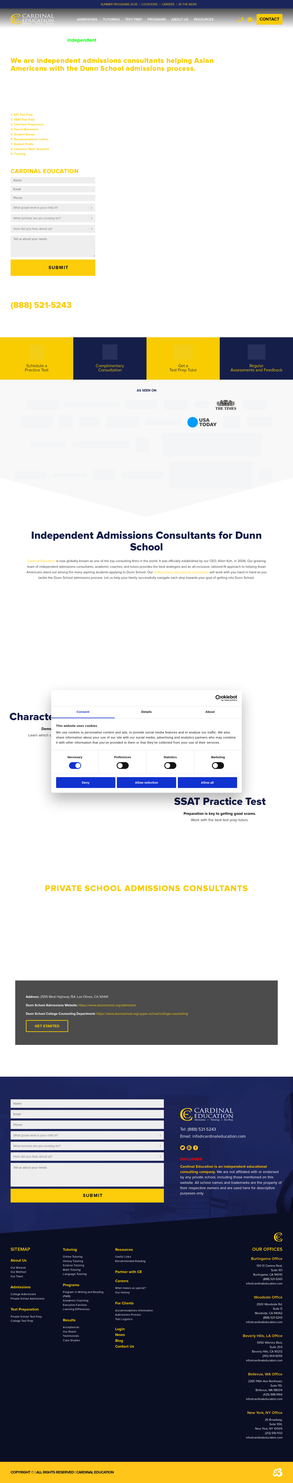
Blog (119, 1340)
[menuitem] (87, 19)
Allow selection (146, 782)
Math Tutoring (72, 1270)
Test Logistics (124, 1319)
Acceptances (71, 1327)
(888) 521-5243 (202, 1129)
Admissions (21, 1287)
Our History (122, 1292)
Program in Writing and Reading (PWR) (83, 1294)
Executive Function (75, 1305)
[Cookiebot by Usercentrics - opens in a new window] (218, 698)
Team (250, 19)
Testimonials (71, 1336)
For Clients (124, 1303)
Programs (71, 1285)
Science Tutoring (73, 1265)
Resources (124, 1249)
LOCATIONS (150, 4)
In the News (188, 4)
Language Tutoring (75, 1274)
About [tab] (210, 712)
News (120, 1334)
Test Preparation (25, 1309)
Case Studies (71, 1340)
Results (69, 1320)
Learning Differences (76, 1309)
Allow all (207, 782)
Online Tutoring (73, 1256)
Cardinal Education (41, 561)
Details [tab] (146, 712)
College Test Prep (22, 1321)
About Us (19, 1260)
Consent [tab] (83, 712)
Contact (269, 19)
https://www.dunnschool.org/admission (107, 1005)
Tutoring (70, 1249)
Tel (240, 19)
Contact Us (124, 1346)
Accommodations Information (134, 1310)
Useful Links (123, 1256)
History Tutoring (73, 1261)
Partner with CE (128, 1271)
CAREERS (168, 4)
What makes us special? (130, 1288)
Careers (122, 1281)
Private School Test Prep (26, 1316)
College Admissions (23, 1294)
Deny (86, 782)
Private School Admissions (28, 1298)
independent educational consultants (181, 572)
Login (120, 1329)
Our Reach (69, 1331)
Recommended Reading (130, 1261)
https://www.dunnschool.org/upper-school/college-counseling (142, 1014)
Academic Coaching (75, 1300)
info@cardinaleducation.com (219, 1136)
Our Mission (18, 1267)
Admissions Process (128, 1314)
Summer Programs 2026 (119, 4)
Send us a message (35, 287)
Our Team (17, 1276)
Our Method (18, 1272)
